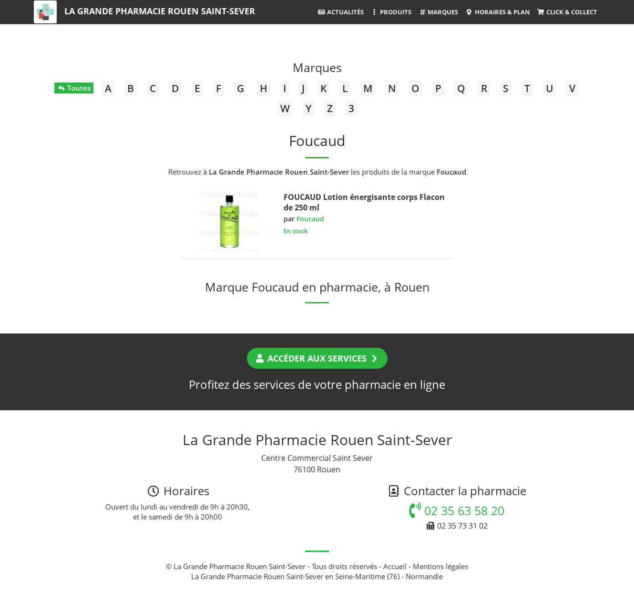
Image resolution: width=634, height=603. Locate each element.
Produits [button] (391, 12)
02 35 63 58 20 (456, 510)
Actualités (341, 12)
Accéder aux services (317, 358)
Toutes (73, 88)
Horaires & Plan (497, 12)
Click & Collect (567, 12)
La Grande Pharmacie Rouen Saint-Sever (159, 11)
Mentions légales (440, 566)
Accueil (395, 566)
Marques (438, 12)
